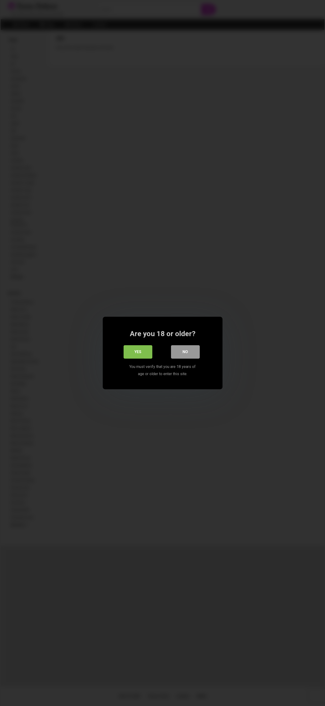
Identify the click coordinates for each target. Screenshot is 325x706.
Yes (137, 352)
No (185, 352)
